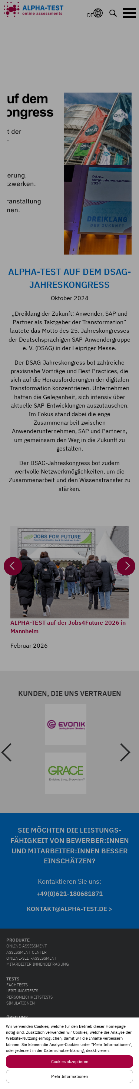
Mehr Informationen (69, 1076)
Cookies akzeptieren (69, 1061)
